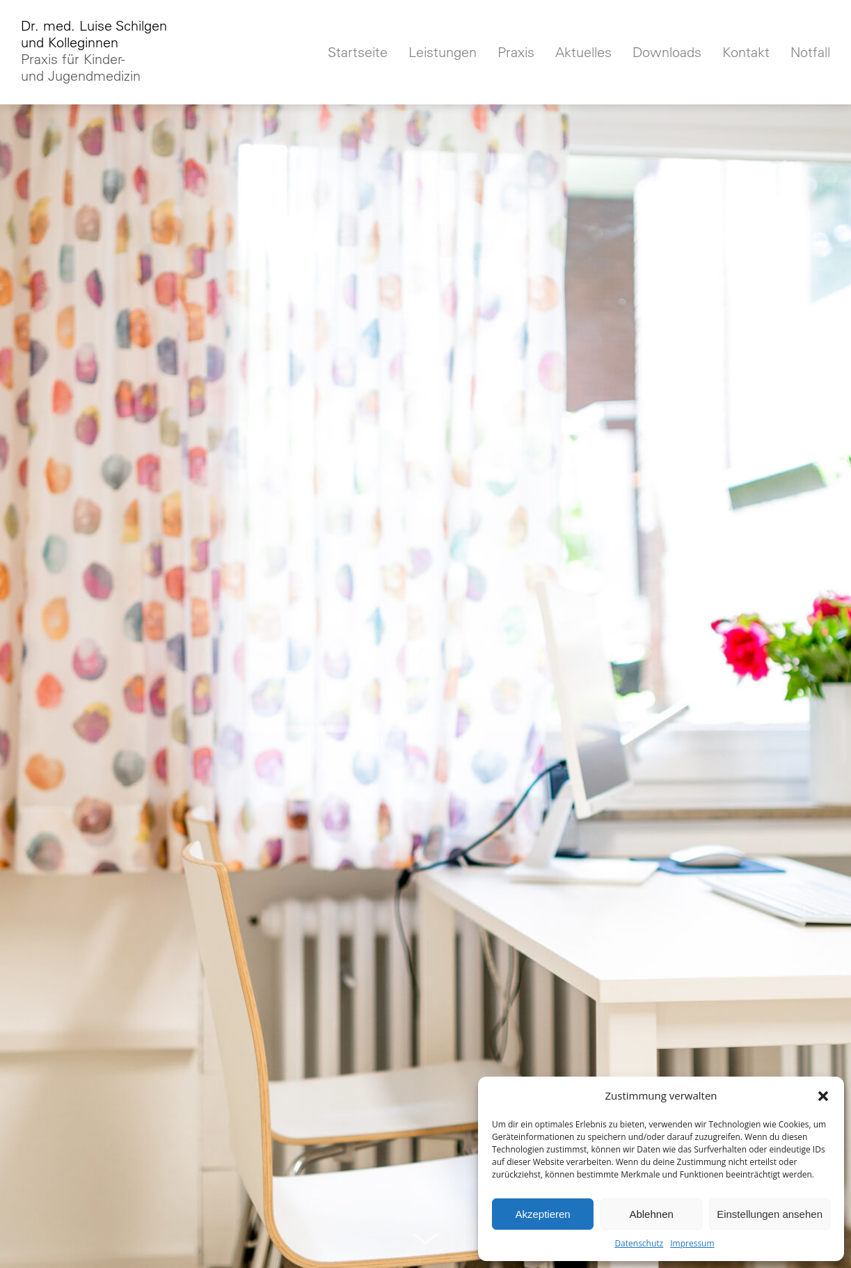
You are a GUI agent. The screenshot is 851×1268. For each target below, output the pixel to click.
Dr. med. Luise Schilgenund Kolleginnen (94, 50)
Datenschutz (638, 1243)
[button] (823, 1096)
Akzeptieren (542, 1214)
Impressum (692, 1243)
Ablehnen (651, 1214)
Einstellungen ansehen (769, 1214)
